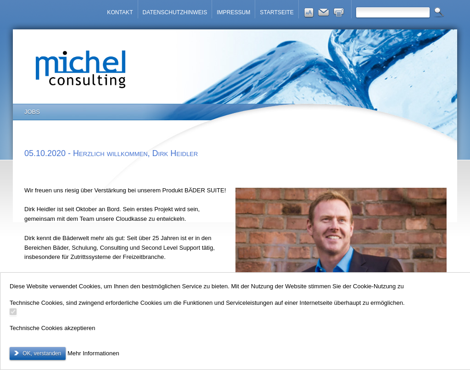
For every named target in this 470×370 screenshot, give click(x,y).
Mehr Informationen (93, 353)
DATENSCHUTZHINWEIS (175, 12)
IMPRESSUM (233, 12)
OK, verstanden (41, 353)
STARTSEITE (276, 12)
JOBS (32, 111)
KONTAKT (120, 12)
